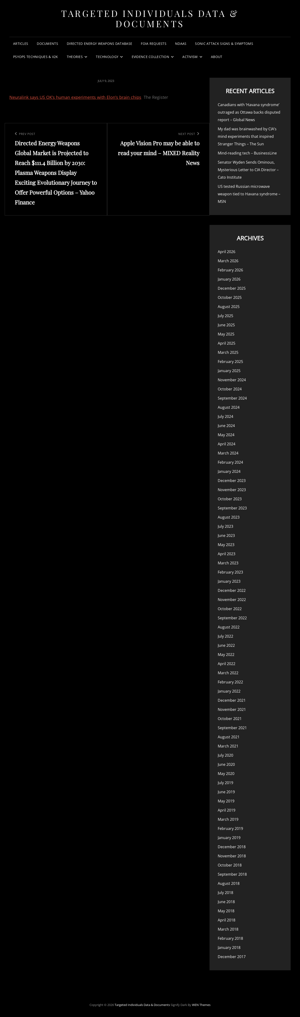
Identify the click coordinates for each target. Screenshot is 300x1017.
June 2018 (226, 901)
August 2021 (229, 737)
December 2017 (232, 956)
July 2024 (225, 416)
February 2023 (230, 572)
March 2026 (228, 260)
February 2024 (230, 462)
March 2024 (228, 453)
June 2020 (226, 764)
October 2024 (230, 389)
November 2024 (232, 379)
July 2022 (225, 636)
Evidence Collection (150, 56)
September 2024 (232, 398)
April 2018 (226, 920)
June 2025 (226, 324)
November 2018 (232, 856)
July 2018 (225, 892)
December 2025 (232, 288)
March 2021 (228, 746)
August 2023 (229, 517)
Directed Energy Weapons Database (99, 43)
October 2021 (230, 718)
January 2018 (229, 947)
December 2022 (232, 590)
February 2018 (230, 938)
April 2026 (226, 251)
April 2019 (226, 810)
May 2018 (226, 910)
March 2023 (228, 563)
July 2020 (225, 755)
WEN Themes (201, 1005)
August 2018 (229, 883)
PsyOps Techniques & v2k (35, 56)
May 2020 (226, 773)
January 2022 (229, 691)
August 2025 (229, 306)
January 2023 (229, 581)
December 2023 (232, 480)
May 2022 (226, 654)
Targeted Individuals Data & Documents (150, 18)
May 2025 (226, 334)
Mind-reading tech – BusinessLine (247, 153)
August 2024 (229, 407)
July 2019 (225, 782)
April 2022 (226, 663)
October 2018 (230, 865)
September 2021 (232, 727)
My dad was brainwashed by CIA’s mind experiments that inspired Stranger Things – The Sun (247, 136)
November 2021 (232, 709)
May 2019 (226, 801)
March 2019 (228, 819)
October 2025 (230, 297)
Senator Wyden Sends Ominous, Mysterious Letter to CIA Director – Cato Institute (248, 170)
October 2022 (230, 608)
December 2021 (232, 700)
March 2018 (228, 929)
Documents (47, 43)
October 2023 (230, 498)
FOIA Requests (153, 43)
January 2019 (229, 837)
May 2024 (226, 434)
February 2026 (230, 270)
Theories (75, 56)
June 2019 (226, 791)
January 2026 (229, 279)
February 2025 (230, 361)
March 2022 (228, 672)
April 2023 (226, 553)
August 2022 (229, 627)
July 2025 (225, 315)
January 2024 (229, 471)
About (216, 56)
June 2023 (226, 535)
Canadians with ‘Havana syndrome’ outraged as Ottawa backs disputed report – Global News (249, 112)
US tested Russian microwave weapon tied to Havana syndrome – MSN (249, 194)
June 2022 (226, 645)
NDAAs (180, 43)
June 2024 (226, 425)
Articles (20, 43)
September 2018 (232, 874)
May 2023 (226, 544)
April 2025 (226, 343)
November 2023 (232, 489)
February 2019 (230, 828)
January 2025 (229, 370)
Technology (107, 56)
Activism (190, 56)
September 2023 (232, 508)
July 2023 (225, 526)
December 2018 (232, 846)
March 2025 (228, 352)
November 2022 (232, 599)
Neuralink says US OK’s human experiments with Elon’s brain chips (75, 97)
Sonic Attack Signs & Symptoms (224, 43)
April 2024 (226, 444)
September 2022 (232, 617)
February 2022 (230, 682)
